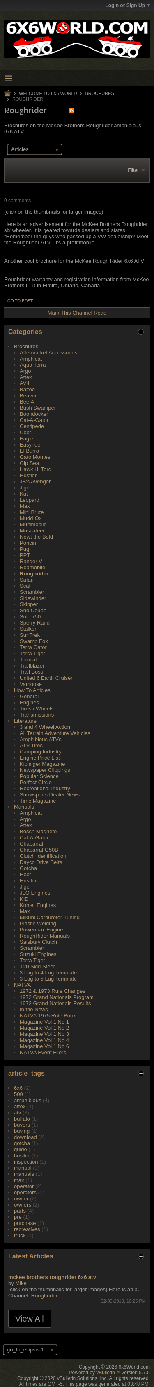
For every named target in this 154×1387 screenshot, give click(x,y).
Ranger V (31, 561)
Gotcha (28, 868)
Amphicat (31, 359)
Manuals (24, 807)
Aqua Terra (33, 365)
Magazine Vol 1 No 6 (44, 1046)
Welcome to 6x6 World (48, 93)
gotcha (22, 1143)
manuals (24, 1174)
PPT (25, 555)
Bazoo (27, 389)
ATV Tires (31, 745)
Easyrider (31, 445)
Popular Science (39, 776)
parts (20, 1211)
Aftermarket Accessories (48, 353)
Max (25, 506)
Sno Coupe (33, 610)
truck (19, 1235)
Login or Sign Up (127, 5)
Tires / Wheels (37, 709)
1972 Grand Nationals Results (55, 1003)
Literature (25, 721)
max (19, 1180)
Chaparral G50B (39, 850)
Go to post (20, 301)
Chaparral (31, 844)
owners (22, 1205)
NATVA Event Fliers (43, 1052)
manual (23, 1168)
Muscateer (32, 531)
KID (24, 899)
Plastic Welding (38, 923)
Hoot (25, 874)
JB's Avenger (35, 481)
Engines (29, 702)
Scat (25, 586)
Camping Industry (41, 752)
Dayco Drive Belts (41, 862)
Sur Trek (30, 635)
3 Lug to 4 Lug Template (48, 973)
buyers (22, 1125)
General (29, 696)
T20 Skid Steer (37, 966)
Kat (24, 494)
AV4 (25, 383)
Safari (27, 580)
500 (18, 1094)
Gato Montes (35, 457)
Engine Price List (40, 758)
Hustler (28, 475)
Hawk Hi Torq (35, 469)
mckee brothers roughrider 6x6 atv (52, 1277)
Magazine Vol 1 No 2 (44, 1028)
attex (19, 1106)
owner (21, 1198)
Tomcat (28, 659)
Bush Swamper (38, 408)
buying (22, 1131)
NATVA (22, 985)
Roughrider (34, 574)
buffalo (22, 1119)
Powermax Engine (41, 930)
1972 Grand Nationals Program (57, 997)
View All (29, 1318)
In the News (34, 1009)
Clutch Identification (43, 856)
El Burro (29, 451)
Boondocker (34, 414)
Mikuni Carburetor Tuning (50, 917)
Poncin (28, 543)
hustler (22, 1155)
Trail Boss (31, 672)
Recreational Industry (45, 788)
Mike (20, 1283)
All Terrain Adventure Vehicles (55, 733)
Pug (24, 549)
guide (20, 1149)
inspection (26, 1162)
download (25, 1137)
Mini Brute (32, 512)
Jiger (25, 488)
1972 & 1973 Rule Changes (52, 991)
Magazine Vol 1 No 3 (44, 1034)
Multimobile (33, 524)
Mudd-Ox (30, 518)
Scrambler (32, 592)
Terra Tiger (32, 653)
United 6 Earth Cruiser (46, 678)
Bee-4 (27, 402)
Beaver (28, 395)
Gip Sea (29, 463)
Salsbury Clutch (38, 942)
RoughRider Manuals (45, 936)
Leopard (29, 500)
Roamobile (32, 567)
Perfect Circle (36, 782)
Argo (25, 371)
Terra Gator (33, 647)
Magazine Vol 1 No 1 (44, 1022)
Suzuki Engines (38, 954)
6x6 (18, 1088)
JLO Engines (35, 893)
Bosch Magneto (38, 831)
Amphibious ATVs (41, 739)
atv (17, 1113)
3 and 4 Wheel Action (45, 727)
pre (18, 1217)
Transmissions (37, 715)
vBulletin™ (108, 1373)
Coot (25, 432)
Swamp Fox (34, 641)
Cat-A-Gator (34, 420)
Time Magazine (38, 801)
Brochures (99, 93)
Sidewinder (33, 598)
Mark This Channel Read (77, 313)
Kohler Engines (38, 905)
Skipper (29, 604)
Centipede (32, 426)
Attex (26, 377)
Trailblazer (32, 666)
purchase (25, 1223)
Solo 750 (30, 616)
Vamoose (31, 684)
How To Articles (32, 690)
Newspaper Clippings (45, 770)
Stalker (28, 629)
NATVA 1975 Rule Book (48, 1016)
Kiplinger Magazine (42, 764)
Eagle (26, 438)
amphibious (27, 1100)
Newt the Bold (36, 537)
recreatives (27, 1229)
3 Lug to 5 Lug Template (48, 979)
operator (24, 1186)
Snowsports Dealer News (50, 795)
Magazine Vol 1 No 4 (44, 1040)
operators (25, 1192)
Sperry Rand (35, 623)
